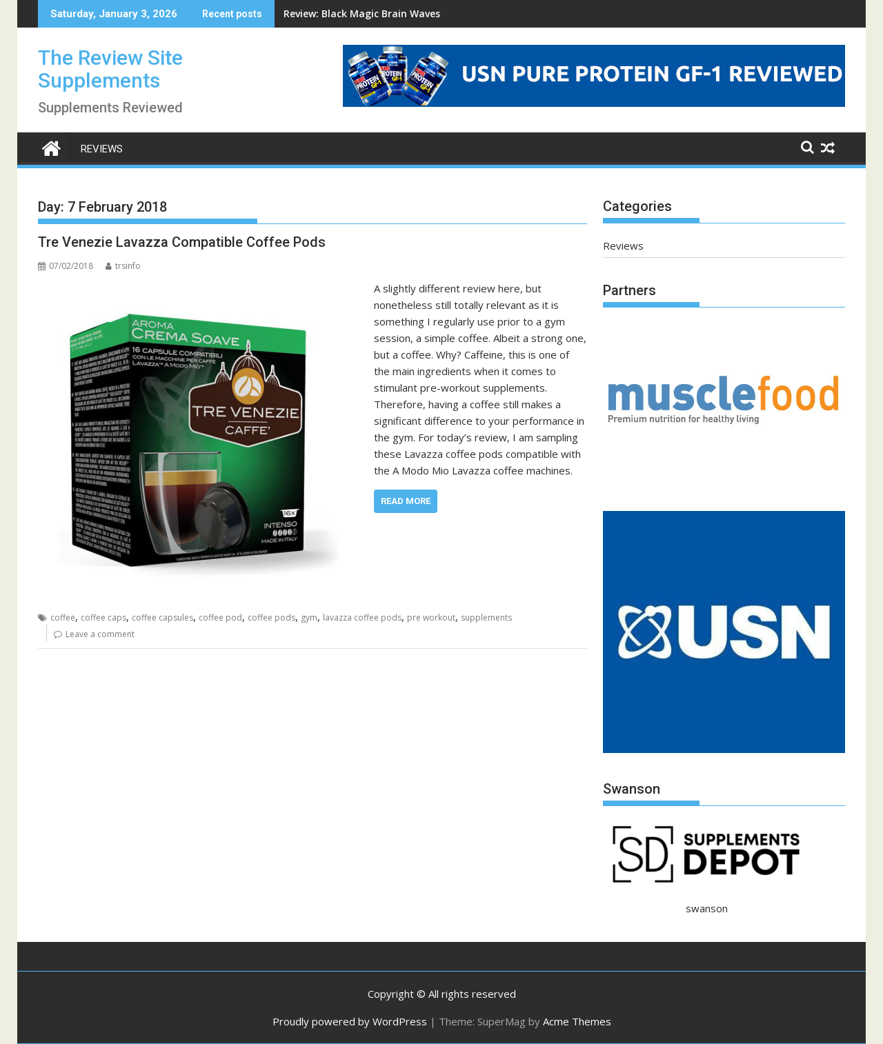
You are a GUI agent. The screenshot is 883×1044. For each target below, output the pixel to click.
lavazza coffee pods (362, 617)
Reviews (102, 149)
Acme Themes (577, 1021)
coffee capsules (162, 617)
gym (309, 617)
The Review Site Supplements (110, 69)
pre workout (431, 617)
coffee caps (103, 617)
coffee (62, 617)
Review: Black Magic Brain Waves (362, 13)
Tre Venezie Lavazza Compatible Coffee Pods (182, 242)
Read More (405, 501)
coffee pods (271, 617)
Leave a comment (100, 634)
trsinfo (123, 266)
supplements (486, 617)
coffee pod (220, 617)
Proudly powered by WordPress (349, 1021)
